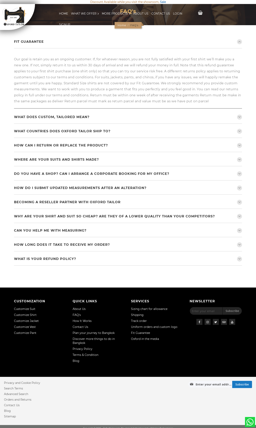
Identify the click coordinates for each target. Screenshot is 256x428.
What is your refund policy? (45, 259)
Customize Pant (25, 333)
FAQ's (77, 315)
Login (177, 13)
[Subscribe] (242, 384)
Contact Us (160, 13)
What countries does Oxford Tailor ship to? (62, 131)
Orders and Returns (17, 399)
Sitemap (10, 416)
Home (63, 13)
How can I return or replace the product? (61, 145)
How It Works (82, 321)
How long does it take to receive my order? (62, 245)
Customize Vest (25, 327)
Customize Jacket (26, 321)
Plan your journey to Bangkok (94, 333)
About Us (140, 13)
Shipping (137, 315)
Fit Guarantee (29, 42)
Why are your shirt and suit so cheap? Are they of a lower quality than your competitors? (114, 216)
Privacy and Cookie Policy (22, 383)
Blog (76, 361)
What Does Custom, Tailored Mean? (51, 117)
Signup (64, 24)
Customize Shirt (25, 315)
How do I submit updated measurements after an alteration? (80, 188)
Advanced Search (16, 394)
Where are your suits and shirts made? (56, 159)
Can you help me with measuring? (50, 230)
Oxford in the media (145, 339)
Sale (163, 2)
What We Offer (85, 13)
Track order (139, 321)
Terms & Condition (85, 355)
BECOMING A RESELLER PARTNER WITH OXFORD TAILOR (67, 202)
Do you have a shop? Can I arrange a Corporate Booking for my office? (91, 174)
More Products (116, 13)
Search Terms (13, 388)
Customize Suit (24, 309)
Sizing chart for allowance (149, 309)
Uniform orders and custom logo (154, 327)
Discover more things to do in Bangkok (94, 341)
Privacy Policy (82, 349)
